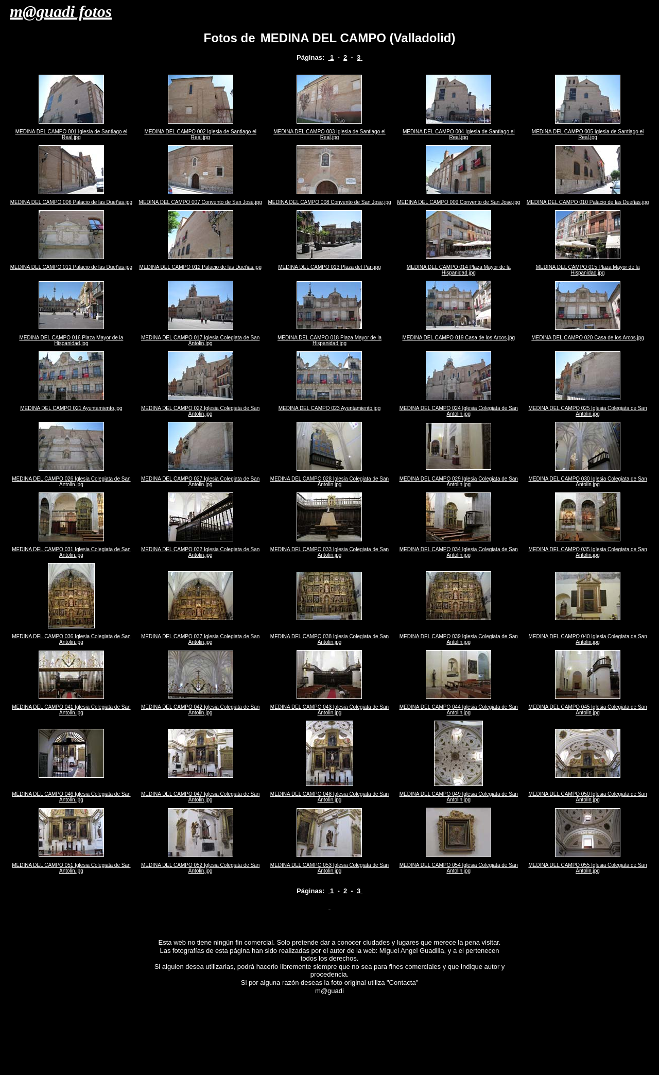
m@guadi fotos (61, 11)
